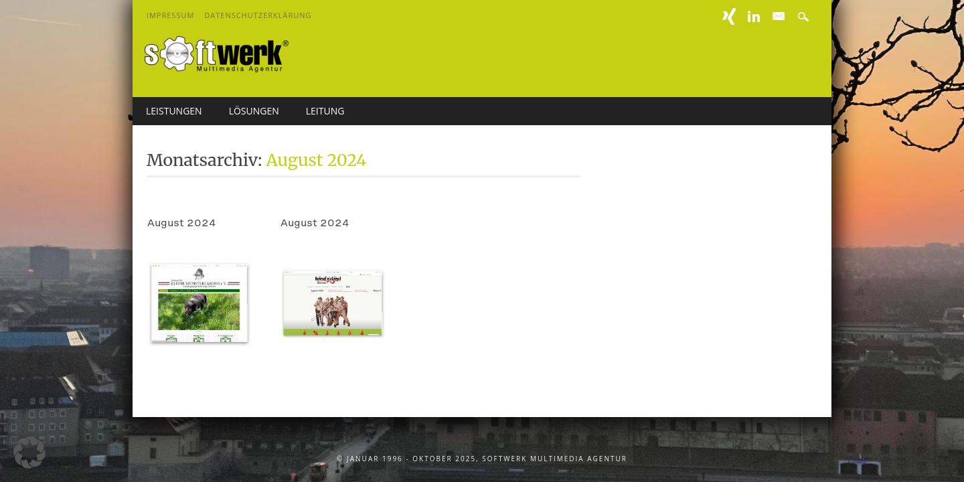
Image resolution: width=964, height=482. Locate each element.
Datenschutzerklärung (257, 15)
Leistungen (174, 110)
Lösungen (254, 110)
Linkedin (754, 16)
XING (730, 16)
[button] (29, 452)
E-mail (779, 16)
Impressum (170, 15)
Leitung (325, 110)
